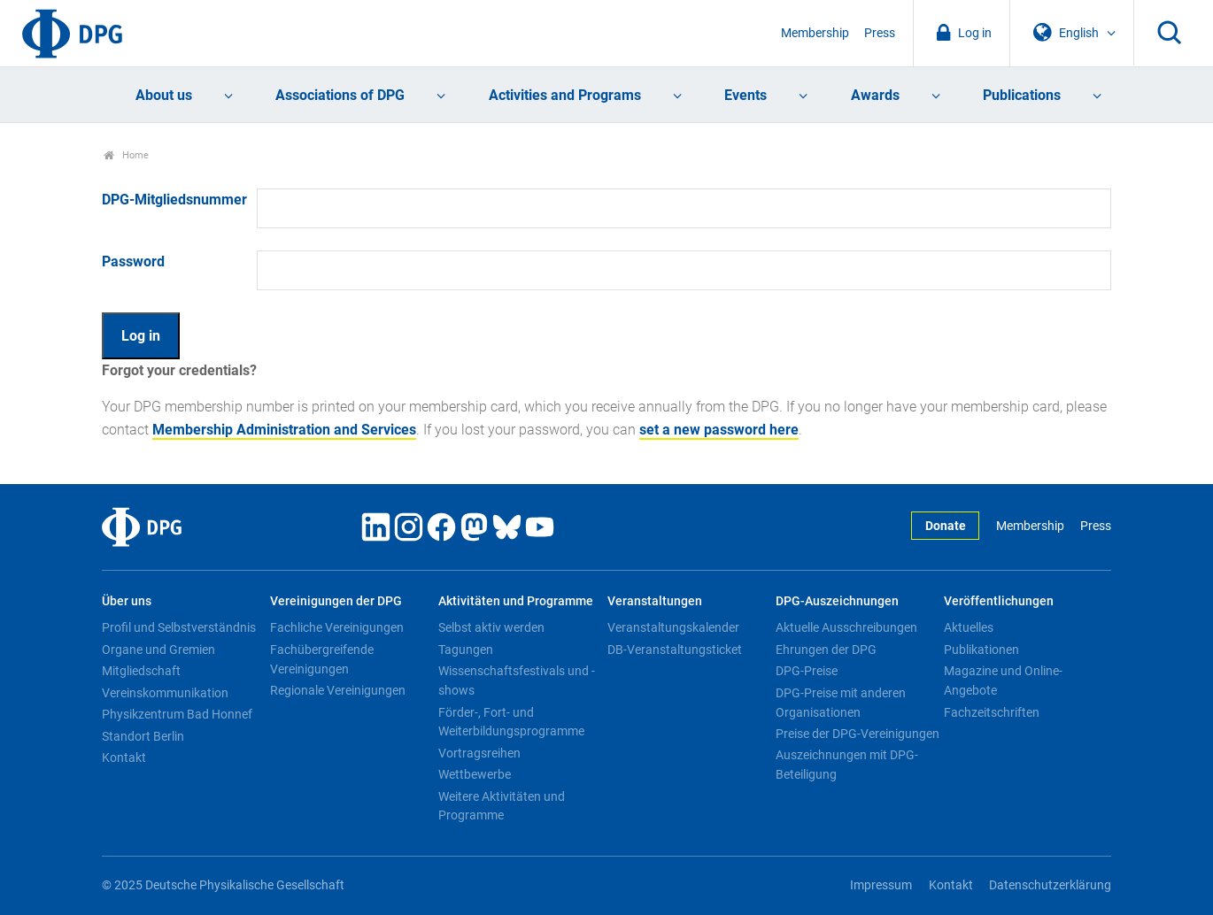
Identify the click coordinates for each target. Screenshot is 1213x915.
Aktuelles (968, 627)
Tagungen (465, 649)
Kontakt (124, 757)
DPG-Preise (807, 671)
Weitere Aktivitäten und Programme (501, 806)
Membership (815, 33)
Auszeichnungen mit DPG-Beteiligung (847, 764)
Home (126, 155)
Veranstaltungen (654, 601)
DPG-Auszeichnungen (837, 601)
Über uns (126, 601)
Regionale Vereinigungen (338, 690)
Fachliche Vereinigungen (337, 627)
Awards (875, 95)
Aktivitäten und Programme (515, 601)
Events (745, 95)
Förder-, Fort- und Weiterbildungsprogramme (511, 722)
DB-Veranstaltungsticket (674, 649)
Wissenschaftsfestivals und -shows (516, 680)
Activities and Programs (565, 95)
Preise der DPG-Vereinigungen (857, 734)
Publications (1022, 95)
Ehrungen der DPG (826, 649)
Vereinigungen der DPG (336, 601)
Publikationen (981, 649)
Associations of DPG (340, 95)
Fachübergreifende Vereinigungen (322, 659)
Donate (945, 526)
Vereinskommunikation (165, 693)
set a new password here (719, 429)
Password (133, 261)
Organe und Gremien (158, 649)
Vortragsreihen (479, 753)
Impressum (881, 885)
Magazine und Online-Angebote (1003, 680)
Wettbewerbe (474, 774)
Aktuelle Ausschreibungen (846, 627)
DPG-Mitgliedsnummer (174, 199)
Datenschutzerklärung (1050, 885)
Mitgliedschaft (141, 671)
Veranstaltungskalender (673, 627)
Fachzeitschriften (991, 712)
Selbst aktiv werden (491, 627)
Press (879, 33)
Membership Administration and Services (284, 429)
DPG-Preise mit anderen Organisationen (841, 702)
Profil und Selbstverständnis (179, 627)
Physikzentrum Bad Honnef (177, 714)
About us (163, 95)
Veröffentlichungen (999, 601)
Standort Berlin (143, 736)
